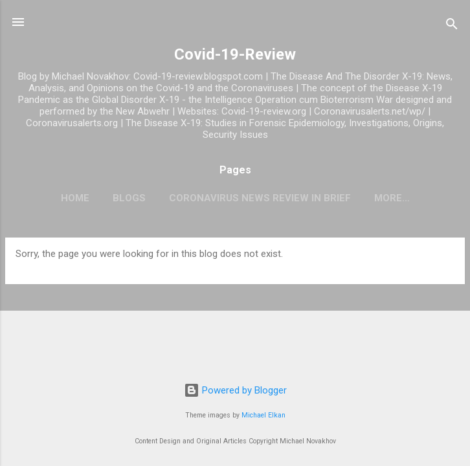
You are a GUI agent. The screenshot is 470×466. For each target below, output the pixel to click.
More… (392, 198)
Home (75, 198)
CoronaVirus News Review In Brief (260, 198)
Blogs (129, 198)
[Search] (452, 26)
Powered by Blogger (235, 390)
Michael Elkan (263, 415)
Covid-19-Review (235, 54)
